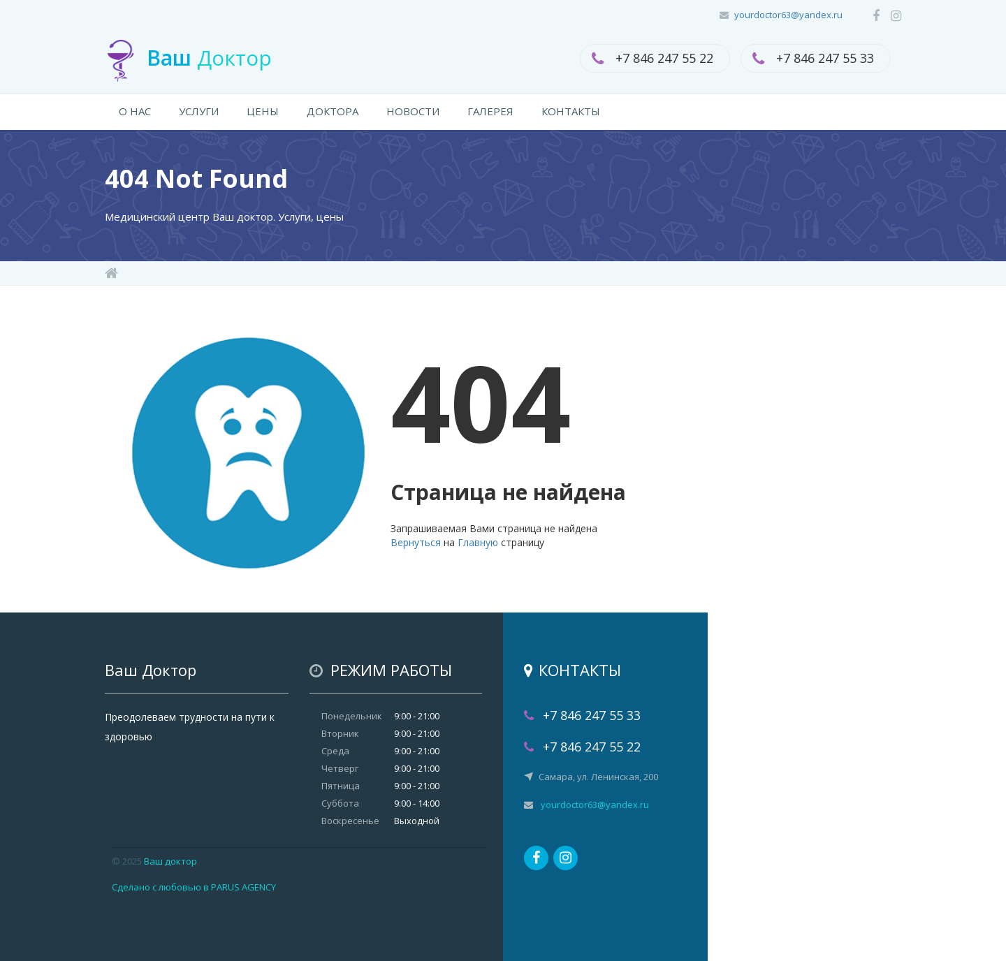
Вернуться (416, 542)
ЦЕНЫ (263, 111)
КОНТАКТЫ (570, 111)
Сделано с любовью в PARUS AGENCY (194, 887)
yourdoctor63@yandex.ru (788, 14)
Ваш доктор (170, 861)
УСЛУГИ (199, 111)
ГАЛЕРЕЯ (490, 111)
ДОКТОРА (332, 111)
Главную (478, 542)
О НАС (135, 111)
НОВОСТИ (412, 111)
